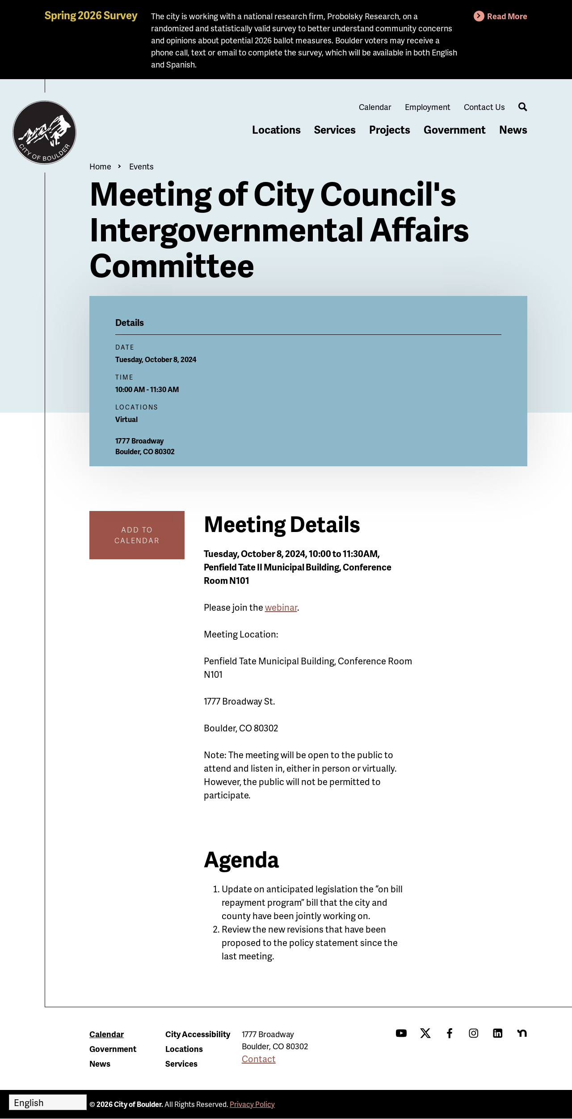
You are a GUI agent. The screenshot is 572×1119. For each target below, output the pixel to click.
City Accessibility (197, 1033)
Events (141, 166)
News (513, 129)
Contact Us (484, 106)
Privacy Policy (252, 1104)
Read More (507, 15)
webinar (281, 607)
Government (455, 129)
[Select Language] (48, 1102)
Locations (276, 129)
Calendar (375, 106)
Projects (389, 129)
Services (335, 129)
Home (100, 166)
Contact (259, 1058)
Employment (427, 106)
